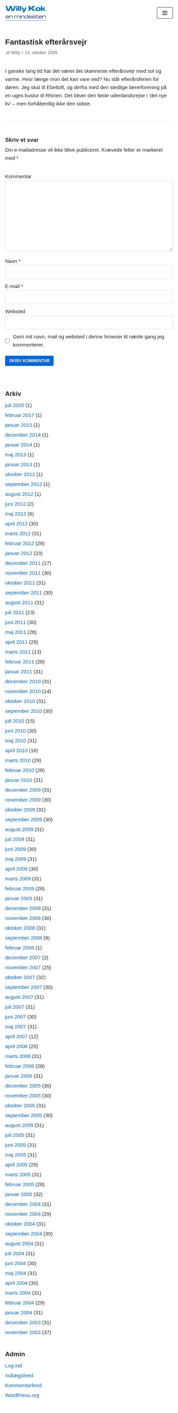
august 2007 (19, 997)
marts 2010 (18, 760)
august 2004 (19, 1243)
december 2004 (23, 1204)
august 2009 (19, 829)
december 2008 (23, 908)
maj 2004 (15, 1273)
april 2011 (16, 642)
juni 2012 (15, 504)
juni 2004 (15, 1263)
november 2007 (23, 967)
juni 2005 (15, 1145)
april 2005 (16, 1164)
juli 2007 (14, 1007)
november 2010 (23, 691)
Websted (15, 311)
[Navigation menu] (165, 13)
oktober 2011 (20, 583)
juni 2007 (15, 1017)
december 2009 (23, 790)
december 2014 (23, 435)
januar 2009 (18, 898)
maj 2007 (15, 1026)
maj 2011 (15, 632)
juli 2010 (14, 721)
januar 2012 (18, 553)
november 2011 (23, 573)
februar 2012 (19, 543)
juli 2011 (14, 612)
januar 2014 (18, 445)
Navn (12, 261)
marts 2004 (18, 1293)
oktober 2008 (20, 928)
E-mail (14, 286)
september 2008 (23, 938)
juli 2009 (14, 839)
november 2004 (23, 1214)
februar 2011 (19, 662)
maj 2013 (15, 454)
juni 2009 (15, 849)
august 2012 (19, 494)
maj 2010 (15, 740)
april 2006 (16, 1046)
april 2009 (16, 869)
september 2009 (23, 819)
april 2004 (16, 1283)
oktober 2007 (20, 977)
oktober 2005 (20, 1105)
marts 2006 (18, 1056)
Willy (15, 52)
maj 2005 (15, 1155)
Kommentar (18, 176)
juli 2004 (14, 1253)
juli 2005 (14, 1135)
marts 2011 (18, 652)
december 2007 (23, 957)
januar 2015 (18, 425)
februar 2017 (19, 415)
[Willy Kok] (25, 13)
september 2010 (23, 711)
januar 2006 (18, 1076)
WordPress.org (22, 1395)
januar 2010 (18, 780)
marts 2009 (18, 878)
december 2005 (23, 1086)
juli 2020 (14, 405)
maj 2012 (15, 514)
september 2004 (23, 1234)
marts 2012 (18, 533)
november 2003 (23, 1332)
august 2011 (19, 602)
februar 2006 (19, 1066)
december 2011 (23, 563)
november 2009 (23, 800)
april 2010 (16, 750)
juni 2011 (15, 622)
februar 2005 (19, 1184)
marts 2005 (18, 1174)
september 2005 (23, 1115)
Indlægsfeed (19, 1375)
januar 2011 (18, 671)
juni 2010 (15, 731)
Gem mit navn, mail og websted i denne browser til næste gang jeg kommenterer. (88, 341)
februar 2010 (19, 770)
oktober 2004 (20, 1224)
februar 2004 (19, 1303)
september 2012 (23, 484)
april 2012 (16, 523)
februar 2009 (19, 888)
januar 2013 (18, 464)
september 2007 (23, 987)
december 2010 (23, 681)
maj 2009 (15, 859)
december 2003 (23, 1322)
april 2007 (16, 1036)
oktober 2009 (20, 809)
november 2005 (23, 1095)
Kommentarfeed (23, 1385)
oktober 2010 (20, 701)
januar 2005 (18, 1194)
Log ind (13, 1365)
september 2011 (23, 592)
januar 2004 (18, 1312)
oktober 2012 (20, 474)
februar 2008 (19, 948)
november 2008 (23, 918)
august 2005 (19, 1125)
